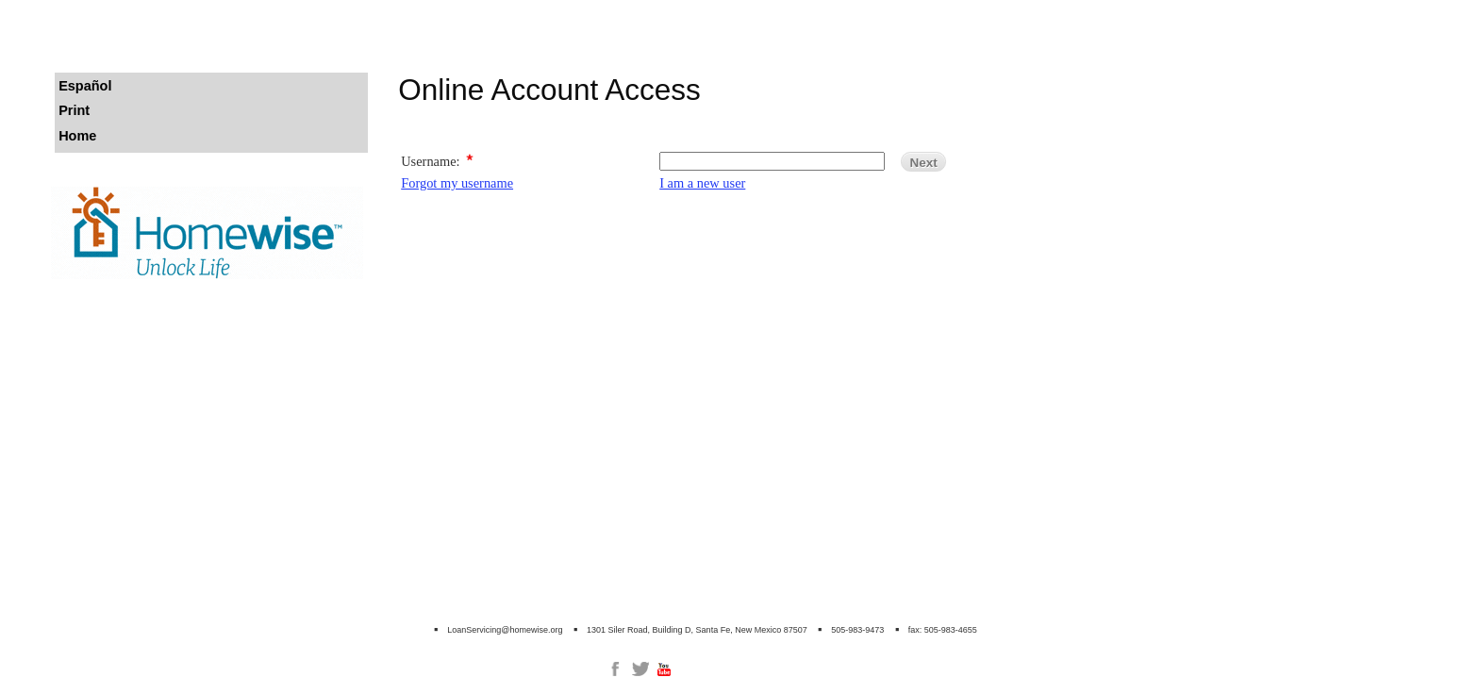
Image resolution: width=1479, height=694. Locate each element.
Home (77, 135)
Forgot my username (457, 182)
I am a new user (702, 182)
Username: (430, 161)
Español (84, 85)
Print (74, 110)
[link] (615, 668)
